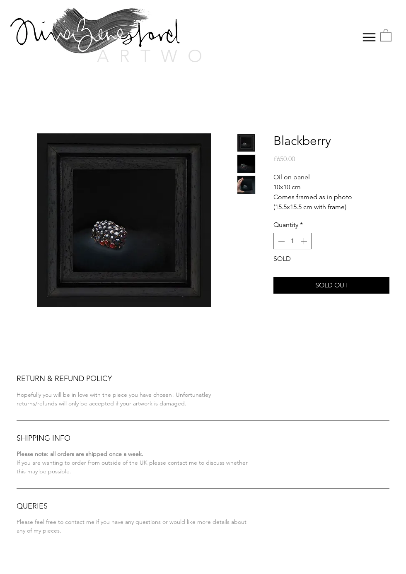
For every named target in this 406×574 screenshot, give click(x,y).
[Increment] (304, 241)
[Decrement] (280, 241)
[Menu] (369, 37)
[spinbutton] (292, 241)
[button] (386, 34)
